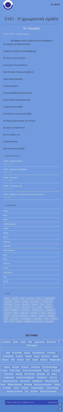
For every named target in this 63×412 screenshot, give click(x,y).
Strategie (50, 315)
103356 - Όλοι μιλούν (10, 178)
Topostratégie (37, 388)
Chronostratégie (49, 367)
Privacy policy (52, 402)
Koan (3, 384)
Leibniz (55, 356)
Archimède (17, 352)
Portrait (14, 315)
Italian (16, 312)
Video (46, 318)
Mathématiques (15, 384)
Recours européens (43, 384)
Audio (5, 215)
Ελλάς (15, 342)
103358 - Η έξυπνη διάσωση (13, 161)
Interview (7, 312)
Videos (5, 281)
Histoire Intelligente (11, 310)
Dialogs (6, 233)
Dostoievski (35, 301)
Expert (23, 342)
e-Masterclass (47, 301)
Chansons (35, 367)
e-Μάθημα (8, 304)
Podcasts (6, 263)
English (34, 304)
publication (24, 315)
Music (5, 255)
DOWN (60, 409)
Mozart (5, 359)
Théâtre (25, 388)
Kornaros (45, 356)
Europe (19, 374)
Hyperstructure (37, 310)
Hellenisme (48, 307)
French (17, 307)
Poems (26, 34)
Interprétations (52, 381)
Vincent (54, 318)
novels (42, 312)
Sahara (33, 315)
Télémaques (31, 345)
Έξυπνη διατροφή (48, 391)
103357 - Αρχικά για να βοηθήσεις (15, 169)
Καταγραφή (49, 321)
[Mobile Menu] (55, 4)
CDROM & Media (9, 224)
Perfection (51, 342)
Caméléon (6, 342)
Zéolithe (34, 391)
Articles (20, 34)
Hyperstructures (10, 381)
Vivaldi (35, 359)
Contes (5, 228)
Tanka (16, 388)
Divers (5, 237)
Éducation (9, 374)
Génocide (40, 374)
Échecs (47, 370)
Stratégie (7, 388)
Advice (7, 367)
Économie (56, 370)
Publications (7, 272)
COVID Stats (14, 370)
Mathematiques (9, 250)
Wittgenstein (55, 359)
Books (5, 219)
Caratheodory (49, 298)
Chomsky (51, 352)
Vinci (6, 321)
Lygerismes (39, 342)
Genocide (26, 307)
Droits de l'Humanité (32, 370)
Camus (38, 298)
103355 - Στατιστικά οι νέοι (12, 186)
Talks (5, 277)
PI (59, 342)
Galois (36, 356)
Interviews (7, 246)
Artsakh (15, 298)
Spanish (42, 315)
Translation (38, 318)
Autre (22, 298)
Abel (8, 352)
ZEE (11, 321)
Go (33, 307)
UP (60, 405)
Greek (39, 307)
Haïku (54, 374)
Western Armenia (15, 391)
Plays (5, 259)
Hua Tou (53, 377)
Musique (34, 312)
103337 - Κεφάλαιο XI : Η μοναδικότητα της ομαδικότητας (23, 194)
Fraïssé (28, 356)
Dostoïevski (8, 356)
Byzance (30, 298)
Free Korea (8, 307)
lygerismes (25, 312)
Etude (42, 304)
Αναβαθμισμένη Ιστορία (33, 321)
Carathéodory (38, 352)
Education (25, 304)
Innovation (25, 381)
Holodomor (25, 310)
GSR (30, 342)
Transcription (26, 318)
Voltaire (43, 359)
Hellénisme (9, 377)
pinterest (51, 312)
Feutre (49, 304)
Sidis (13, 359)
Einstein (19, 356)
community (8, 301)
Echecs (17, 304)
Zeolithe (18, 321)
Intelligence (50, 310)
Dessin (17, 301)
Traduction (15, 318)
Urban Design (52, 388)
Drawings (6, 241)
